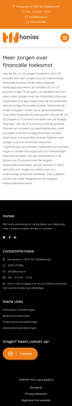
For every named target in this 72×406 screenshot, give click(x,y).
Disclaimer (36, 387)
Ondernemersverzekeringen (20, 322)
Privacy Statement (36, 393)
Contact (20, 353)
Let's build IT (45, 379)
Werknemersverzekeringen (19, 328)
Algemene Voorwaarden (36, 400)
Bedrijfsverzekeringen (16, 315)
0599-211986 (36, 22)
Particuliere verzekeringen (19, 309)
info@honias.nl (36, 17)
